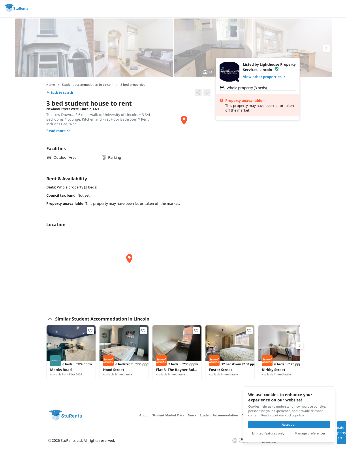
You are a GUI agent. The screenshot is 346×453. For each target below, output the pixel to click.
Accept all (289, 424)
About (144, 415)
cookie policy (294, 415)
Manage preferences (310, 433)
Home (50, 84)
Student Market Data (168, 415)
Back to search (59, 92)
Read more (58, 130)
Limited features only (268, 433)
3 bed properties (132, 84)
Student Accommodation (219, 415)
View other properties (265, 76)
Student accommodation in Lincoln (87, 84)
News (192, 415)
